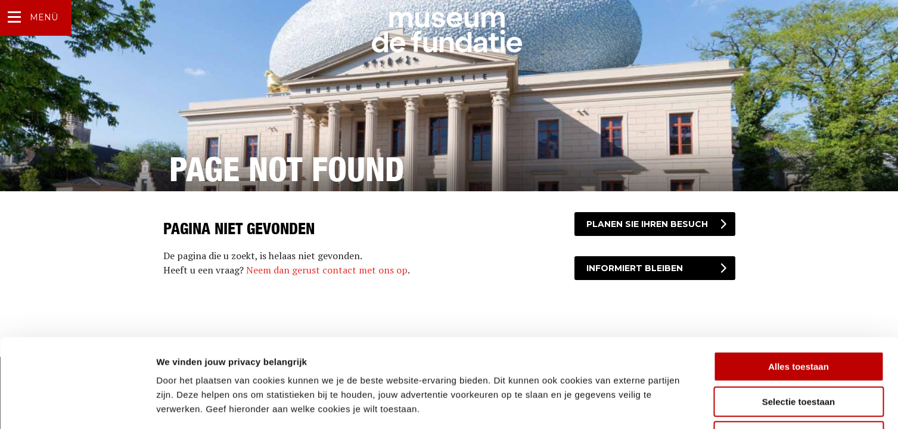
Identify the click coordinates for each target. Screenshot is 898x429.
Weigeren (798, 353)
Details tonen (644, 405)
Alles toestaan (798, 283)
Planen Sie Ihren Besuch (647, 224)
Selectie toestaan (798, 318)
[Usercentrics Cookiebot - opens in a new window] (77, 406)
